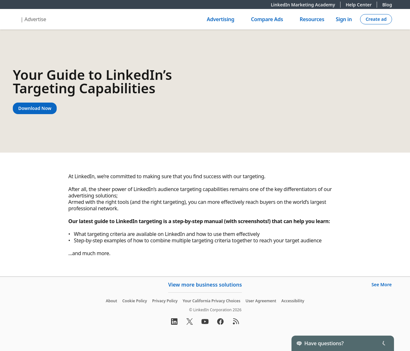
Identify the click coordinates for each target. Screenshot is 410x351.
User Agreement (260, 301)
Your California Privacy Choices (211, 301)
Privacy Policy (164, 301)
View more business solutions (205, 284)
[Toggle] (384, 343)
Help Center (361, 5)
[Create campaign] (376, 19)
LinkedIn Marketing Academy (305, 5)
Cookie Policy (134, 301)
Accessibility (292, 301)
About (111, 301)
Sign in (344, 19)
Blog (387, 5)
